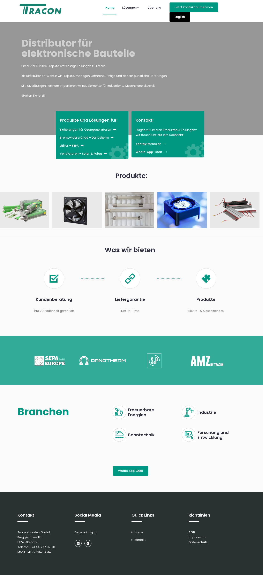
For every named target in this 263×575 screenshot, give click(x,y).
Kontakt (139, 540)
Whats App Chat (130, 471)
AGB (192, 532)
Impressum (197, 537)
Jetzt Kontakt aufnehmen (194, 7)
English (180, 17)
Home (109, 8)
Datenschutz (198, 542)
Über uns (154, 8)
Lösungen (131, 8)
